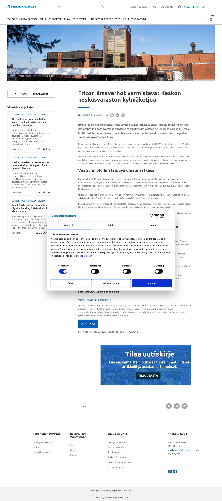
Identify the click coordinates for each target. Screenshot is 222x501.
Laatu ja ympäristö (116, 442)
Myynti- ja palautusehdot (119, 462)
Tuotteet (79, 19)
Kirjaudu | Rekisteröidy (194, 6)
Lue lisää (43, 149)
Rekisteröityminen (116, 457)
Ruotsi (73, 455)
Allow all (151, 283)
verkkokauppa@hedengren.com (183, 450)
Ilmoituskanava (115, 452)
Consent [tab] (68, 225)
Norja (73, 450)
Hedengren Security (42, 442)
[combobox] (80, 6)
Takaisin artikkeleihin (31, 93)
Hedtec (36, 447)
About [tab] (153, 225)
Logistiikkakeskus (41, 452)
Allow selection (111, 283)
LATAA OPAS (88, 323)
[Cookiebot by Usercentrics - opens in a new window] (154, 216)
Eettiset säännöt (115, 447)
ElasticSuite (123, 497)
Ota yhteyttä (167, 6)
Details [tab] (111, 225)
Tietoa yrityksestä (138, 6)
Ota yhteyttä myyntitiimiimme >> (94, 299)
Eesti (72, 445)
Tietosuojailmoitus (116, 467)
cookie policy (85, 256)
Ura (154, 6)
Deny (70, 283)
